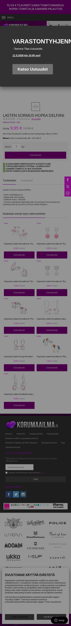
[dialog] (35, 56)
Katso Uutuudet (33, 69)
